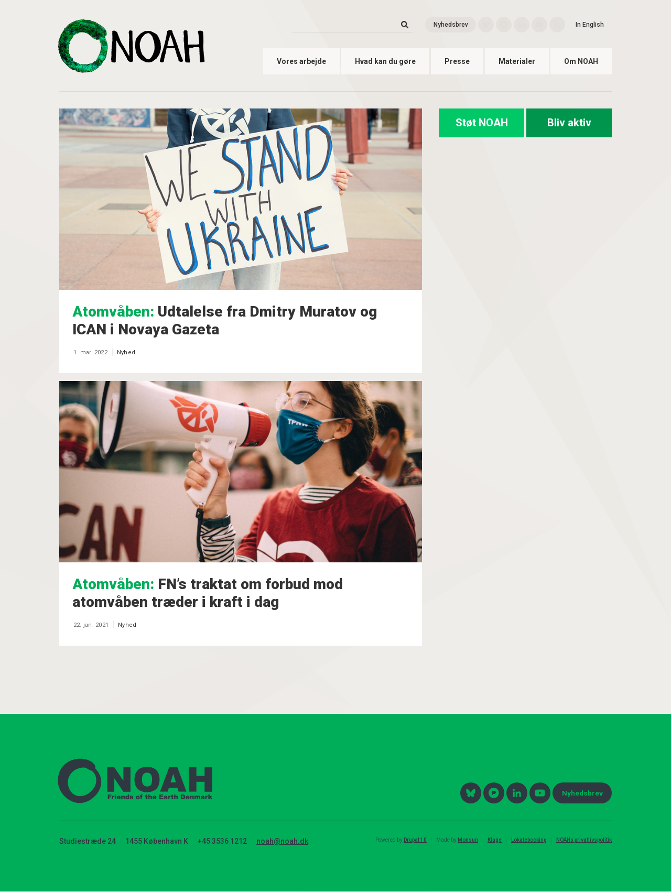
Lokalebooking (529, 840)
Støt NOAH (482, 122)
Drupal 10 (415, 840)
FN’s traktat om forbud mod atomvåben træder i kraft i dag (207, 593)
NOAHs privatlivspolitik (584, 840)
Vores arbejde (301, 61)
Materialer (517, 61)
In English (590, 24)
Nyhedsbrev (451, 24)
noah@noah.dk (282, 841)
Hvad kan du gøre (385, 61)
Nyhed (126, 352)
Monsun (468, 840)
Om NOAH (581, 61)
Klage (495, 840)
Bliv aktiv (569, 122)
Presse (457, 61)
